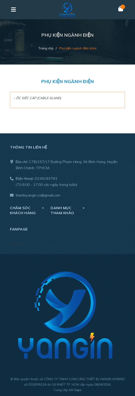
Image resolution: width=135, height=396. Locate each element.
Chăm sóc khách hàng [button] (27, 210)
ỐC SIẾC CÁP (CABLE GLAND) (38, 98)
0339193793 (46, 178)
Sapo (77, 390)
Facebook (17, 243)
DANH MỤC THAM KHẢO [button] (67, 210)
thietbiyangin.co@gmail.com (38, 195)
